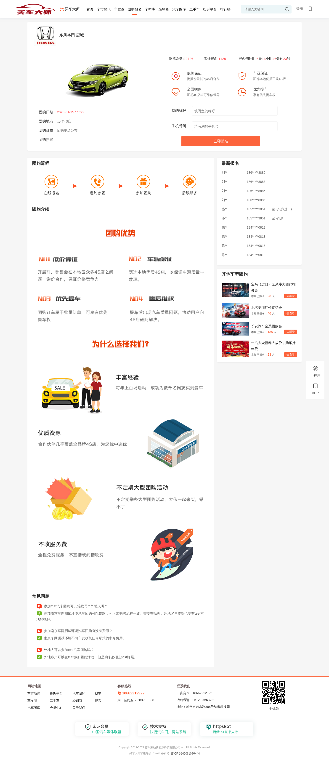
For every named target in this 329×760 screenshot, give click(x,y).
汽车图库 (179, 9)
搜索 (98, 700)
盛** (224, 209)
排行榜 (225, 9)
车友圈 (119, 9)
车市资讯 (104, 9)
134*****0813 (256, 227)
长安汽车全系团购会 (266, 326)
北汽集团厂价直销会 (266, 307)
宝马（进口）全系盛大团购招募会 (273, 287)
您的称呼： (181, 110)
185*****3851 (256, 209)
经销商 (164, 9)
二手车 (194, 9)
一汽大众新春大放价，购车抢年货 (273, 346)
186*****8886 (256, 173)
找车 (98, 693)
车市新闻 (33, 693)
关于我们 (78, 707)
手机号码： (181, 126)
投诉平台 (210, 9)
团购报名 (134, 9)
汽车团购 (78, 693)
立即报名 (221, 141)
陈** (224, 227)
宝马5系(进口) (282, 209)
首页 (90, 9)
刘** (224, 173)
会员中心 (56, 707)
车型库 (150, 9)
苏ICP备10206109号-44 (185, 753)
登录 (299, 8)
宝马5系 (277, 218)
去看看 (291, 296)
